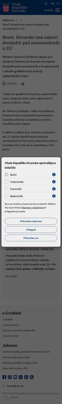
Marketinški (16, 196)
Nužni (13, 174)
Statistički (15, 188)
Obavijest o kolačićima (32, 207)
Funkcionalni (17, 181)
